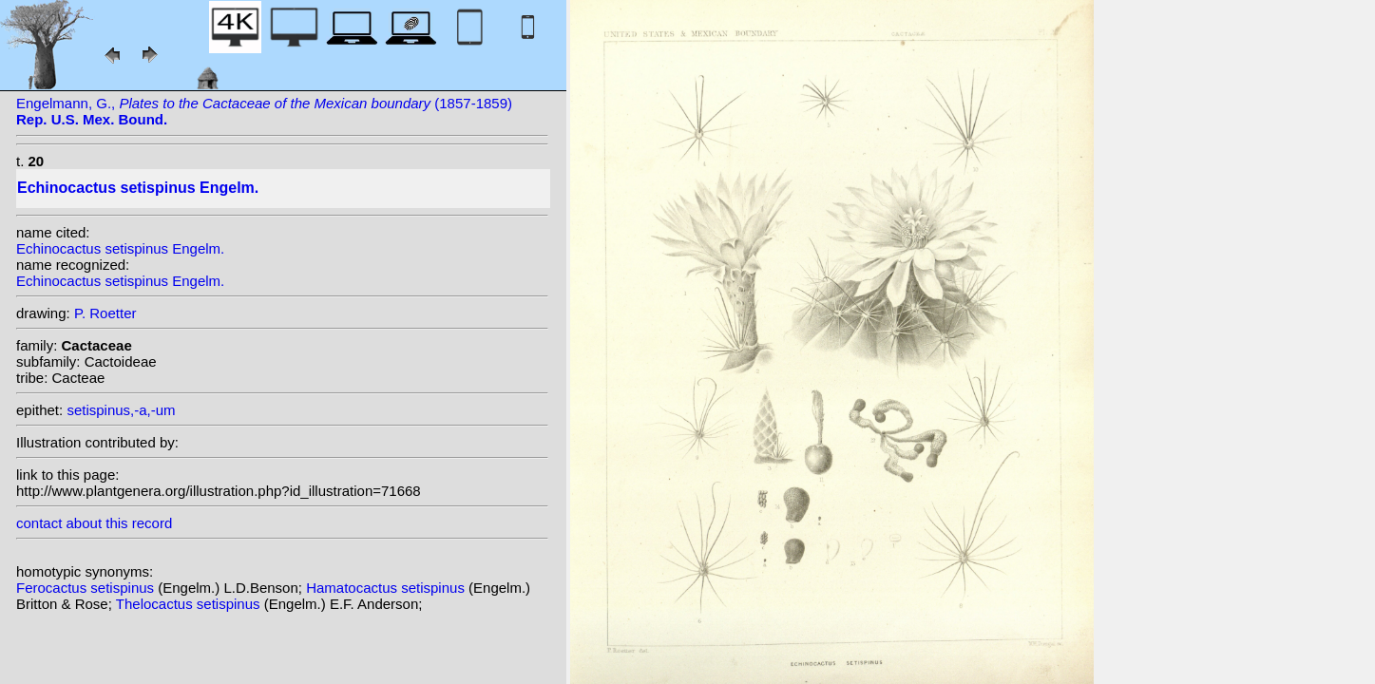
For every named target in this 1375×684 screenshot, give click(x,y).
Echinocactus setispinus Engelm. (120, 248)
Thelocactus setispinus (190, 604)
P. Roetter (105, 313)
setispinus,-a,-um (121, 410)
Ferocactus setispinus (87, 588)
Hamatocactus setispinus (387, 588)
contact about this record (94, 523)
